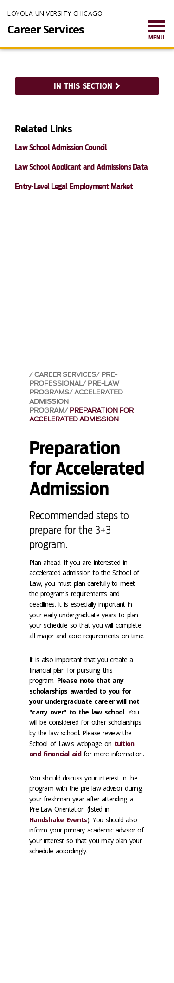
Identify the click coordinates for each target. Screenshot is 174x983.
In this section (87, 86)
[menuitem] (156, 30)
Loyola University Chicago (55, 13)
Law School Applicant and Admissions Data (81, 167)
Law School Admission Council (61, 147)
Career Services (45, 29)
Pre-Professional (73, 379)
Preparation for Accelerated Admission (81, 415)
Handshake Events (58, 819)
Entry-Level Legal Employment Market (74, 186)
